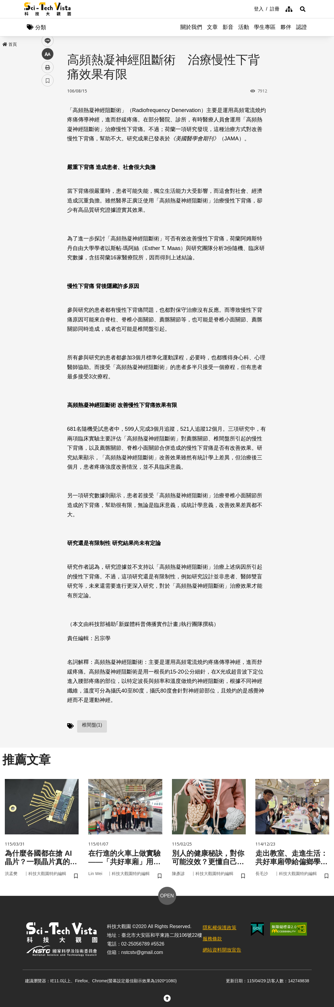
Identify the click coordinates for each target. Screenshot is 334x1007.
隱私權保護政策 (219, 927)
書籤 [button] (48, 181)
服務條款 (212, 938)
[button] (303, 9)
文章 (212, 27)
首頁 (9, 44)
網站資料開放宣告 (222, 949)
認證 (301, 27)
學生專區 (265, 27)
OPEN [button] (167, 895)
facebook (48, 115)
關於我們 (191, 27)
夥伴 (285, 27)
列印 (48, 168)
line (45, 141)
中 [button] (47, 155)
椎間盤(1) (92, 724)
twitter (48, 128)
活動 (243, 27)
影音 (228, 27)
